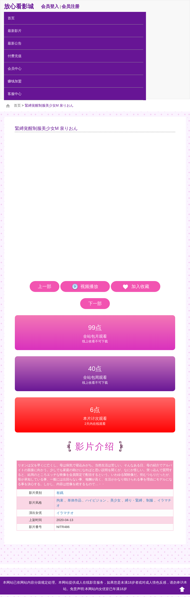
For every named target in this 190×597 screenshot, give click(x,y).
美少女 (115, 500)
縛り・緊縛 (133, 500)
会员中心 (15, 69)
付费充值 (15, 56)
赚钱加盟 (15, 81)
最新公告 (15, 43)
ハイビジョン (95, 500)
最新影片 (15, 31)
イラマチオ (65, 513)
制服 (149, 500)
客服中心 (15, 94)
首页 (11, 18)
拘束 (59, 500)
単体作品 (74, 500)
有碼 (59, 493)
